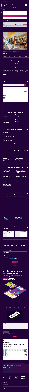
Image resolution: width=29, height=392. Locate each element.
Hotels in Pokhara (7, 349)
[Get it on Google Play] (24, 378)
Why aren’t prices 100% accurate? (16, 371)
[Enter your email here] (16, 329)
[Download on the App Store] (24, 380)
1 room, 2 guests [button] (7, 14)
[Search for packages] (1, 8)
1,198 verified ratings (11, 10)
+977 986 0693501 (6, 9)
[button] (1, 1)
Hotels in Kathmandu (22, 3)
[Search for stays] (1, 5)
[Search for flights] (1, 3)
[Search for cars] (1, 6)
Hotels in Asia (8, 3)
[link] (16, 263)
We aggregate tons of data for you (16, 370)
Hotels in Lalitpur (7, 350)
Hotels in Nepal (12, 3)
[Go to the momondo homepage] (5, 1)
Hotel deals (5, 3)
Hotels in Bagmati (17, 3)
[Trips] (1, 10)
